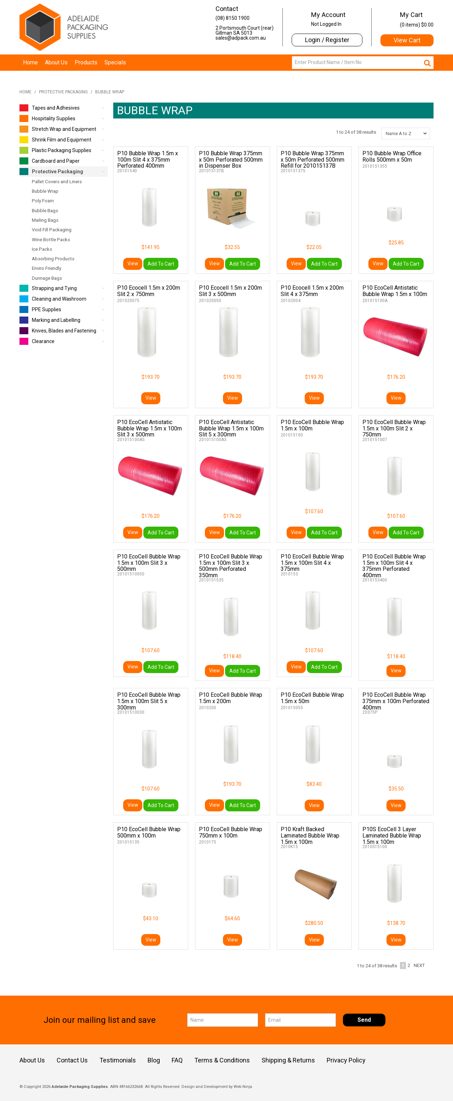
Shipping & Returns (288, 1060)
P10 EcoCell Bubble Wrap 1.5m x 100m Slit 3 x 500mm (148, 562)
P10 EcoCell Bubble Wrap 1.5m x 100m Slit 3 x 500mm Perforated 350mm (230, 566)
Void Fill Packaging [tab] (51, 229)
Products (86, 62)
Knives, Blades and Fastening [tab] (57, 330)
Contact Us (72, 1060)
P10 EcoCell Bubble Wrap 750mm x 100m (230, 832)
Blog (154, 1060)
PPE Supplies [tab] (40, 309)
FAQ (177, 1060)
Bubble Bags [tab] (45, 210)
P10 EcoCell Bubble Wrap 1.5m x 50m (312, 698)
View (132, 264)
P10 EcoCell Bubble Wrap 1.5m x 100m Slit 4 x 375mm (312, 562)
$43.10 (150, 918)
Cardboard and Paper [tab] (49, 160)
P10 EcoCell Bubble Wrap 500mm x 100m (148, 832)
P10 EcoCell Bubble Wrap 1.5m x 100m (312, 425)
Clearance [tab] (37, 341)
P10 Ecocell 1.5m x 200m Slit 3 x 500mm (230, 290)
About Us (56, 62)
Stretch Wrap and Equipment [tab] (57, 129)
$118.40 (232, 656)
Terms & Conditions (222, 1060)
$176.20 (396, 377)
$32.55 (232, 247)
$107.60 (314, 511)
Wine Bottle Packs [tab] (51, 239)
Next (419, 965)
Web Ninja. (243, 1086)
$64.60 (232, 918)
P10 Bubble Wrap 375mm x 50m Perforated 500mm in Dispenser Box (231, 159)
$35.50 (396, 789)
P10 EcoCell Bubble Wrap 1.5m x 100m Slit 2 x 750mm (394, 428)
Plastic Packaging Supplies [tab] (55, 150)
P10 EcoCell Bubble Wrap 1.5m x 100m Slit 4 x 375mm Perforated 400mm (394, 566)
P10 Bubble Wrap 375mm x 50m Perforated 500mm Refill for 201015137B (312, 159)
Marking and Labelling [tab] (49, 320)
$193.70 (151, 377)
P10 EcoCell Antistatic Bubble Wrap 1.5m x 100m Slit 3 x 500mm (149, 428)
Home (30, 62)
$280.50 (314, 923)
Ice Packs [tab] (42, 249)
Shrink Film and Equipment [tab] (55, 139)
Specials (115, 62)
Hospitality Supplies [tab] (47, 118)
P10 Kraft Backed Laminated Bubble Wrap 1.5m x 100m (310, 835)
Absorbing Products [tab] (53, 258)
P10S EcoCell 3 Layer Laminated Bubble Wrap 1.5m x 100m (391, 835)
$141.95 (151, 247)
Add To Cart (161, 264)
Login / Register (327, 40)
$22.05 (314, 247)
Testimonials (117, 1060)
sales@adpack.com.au (241, 38)
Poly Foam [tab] (43, 200)
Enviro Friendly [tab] (46, 268)
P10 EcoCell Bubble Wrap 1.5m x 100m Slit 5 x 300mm (148, 701)
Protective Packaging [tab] (51, 171)
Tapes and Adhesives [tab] (49, 107)
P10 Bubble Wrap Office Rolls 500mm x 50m (392, 156)
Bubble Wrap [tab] (45, 191)
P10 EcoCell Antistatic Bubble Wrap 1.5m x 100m (394, 290)
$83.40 (314, 784)
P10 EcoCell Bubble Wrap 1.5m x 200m (230, 698)
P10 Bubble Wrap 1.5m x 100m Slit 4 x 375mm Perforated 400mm (147, 159)
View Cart (407, 40)
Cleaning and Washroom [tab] (52, 298)
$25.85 (396, 242)
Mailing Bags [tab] (45, 220)
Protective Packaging (63, 91)
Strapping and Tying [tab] (48, 288)
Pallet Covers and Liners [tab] (57, 181)
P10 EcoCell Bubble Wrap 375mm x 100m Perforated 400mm (395, 701)
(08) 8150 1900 (233, 18)
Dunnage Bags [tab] (47, 278)
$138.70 (396, 923)
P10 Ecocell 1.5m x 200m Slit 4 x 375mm (312, 290)
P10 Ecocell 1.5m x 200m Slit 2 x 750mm (148, 290)
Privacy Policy (346, 1060)
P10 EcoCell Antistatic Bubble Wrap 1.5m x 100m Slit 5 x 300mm (231, 428)
